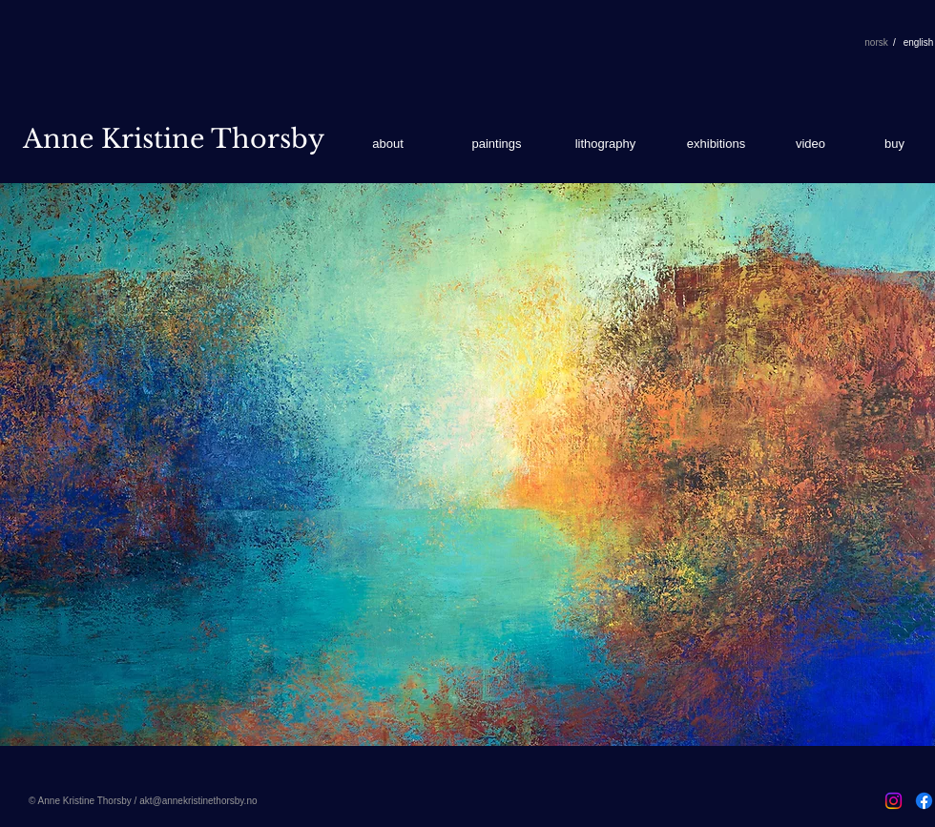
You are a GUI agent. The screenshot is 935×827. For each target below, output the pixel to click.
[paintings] (496, 144)
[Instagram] (893, 801)
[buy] (894, 144)
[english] (918, 43)
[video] (810, 144)
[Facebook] (924, 801)
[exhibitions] (716, 144)
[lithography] (605, 144)
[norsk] (876, 43)
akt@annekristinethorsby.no (198, 801)
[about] (388, 144)
